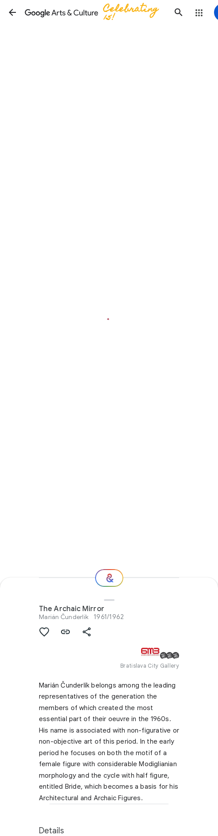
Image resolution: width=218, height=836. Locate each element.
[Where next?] (109, 578)
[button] (12, 12)
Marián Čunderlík (63, 617)
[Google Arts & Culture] (95, 12)
